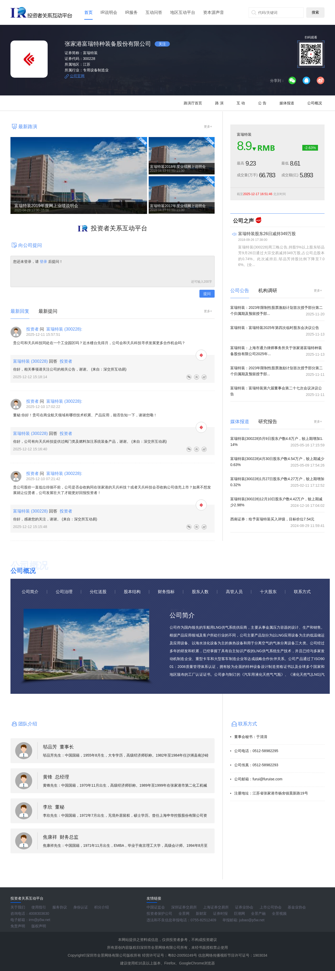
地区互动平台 (182, 12)
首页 (88, 12)
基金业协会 (297, 907)
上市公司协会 (271, 907)
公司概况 (314, 103)
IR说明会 (108, 12)
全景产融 (258, 913)
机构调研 (267, 290)
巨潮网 (239, 913)
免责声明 (17, 926)
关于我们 (17, 907)
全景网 (183, 913)
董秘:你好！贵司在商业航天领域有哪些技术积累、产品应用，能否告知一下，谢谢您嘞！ (85, 415)
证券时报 (220, 913)
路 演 (219, 103)
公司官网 (77, 76)
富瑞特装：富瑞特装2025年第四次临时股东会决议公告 (274, 328)
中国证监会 (156, 907)
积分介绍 (101, 907)
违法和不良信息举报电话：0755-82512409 (181, 920)
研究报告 (267, 421)
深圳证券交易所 (184, 907)
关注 (162, 44)
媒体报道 (287, 103)
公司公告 (239, 290)
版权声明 (38, 926)
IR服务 (131, 12)
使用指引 (38, 907)
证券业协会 (244, 907)
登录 (43, 261)
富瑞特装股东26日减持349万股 (267, 233)
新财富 (201, 913)
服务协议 (59, 907)
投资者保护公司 (159, 913)
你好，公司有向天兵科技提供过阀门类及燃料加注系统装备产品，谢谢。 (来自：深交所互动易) (90, 441)
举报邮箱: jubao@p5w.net (243, 920)
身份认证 (80, 907)
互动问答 (154, 12)
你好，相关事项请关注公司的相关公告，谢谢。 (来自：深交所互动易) (69, 369)
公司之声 (243, 221)
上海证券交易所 (216, 907)
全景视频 (279, 913)
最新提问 (47, 311)
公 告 (262, 103)
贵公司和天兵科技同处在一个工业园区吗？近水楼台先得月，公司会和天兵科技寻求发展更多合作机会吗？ (99, 343)
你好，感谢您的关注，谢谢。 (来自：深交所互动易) (55, 519)
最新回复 (19, 311)
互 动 (241, 103)
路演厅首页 (193, 103)
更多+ (208, 126)
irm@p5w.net (39, 920)
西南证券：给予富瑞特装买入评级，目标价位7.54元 (272, 519)
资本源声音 (213, 12)
